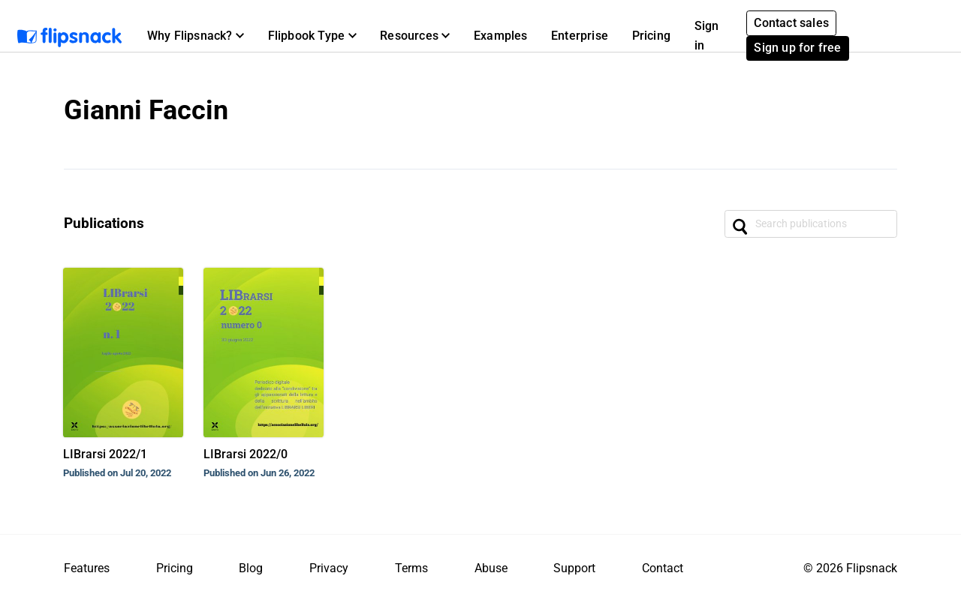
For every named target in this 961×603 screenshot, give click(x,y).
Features (87, 568)
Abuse (491, 568)
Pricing (651, 35)
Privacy (328, 568)
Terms (411, 568)
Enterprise (579, 35)
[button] (195, 36)
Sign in (706, 35)
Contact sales (791, 23)
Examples (501, 35)
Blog (251, 568)
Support (574, 568)
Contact (662, 568)
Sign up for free (797, 47)
